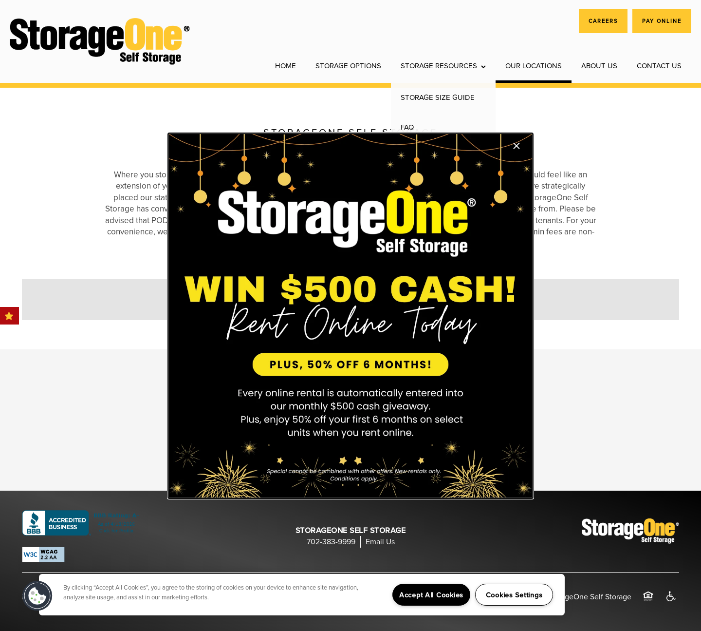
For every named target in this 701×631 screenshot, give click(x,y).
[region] (302, 594)
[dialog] (350, 315)
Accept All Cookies (431, 595)
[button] (37, 596)
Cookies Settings (514, 595)
